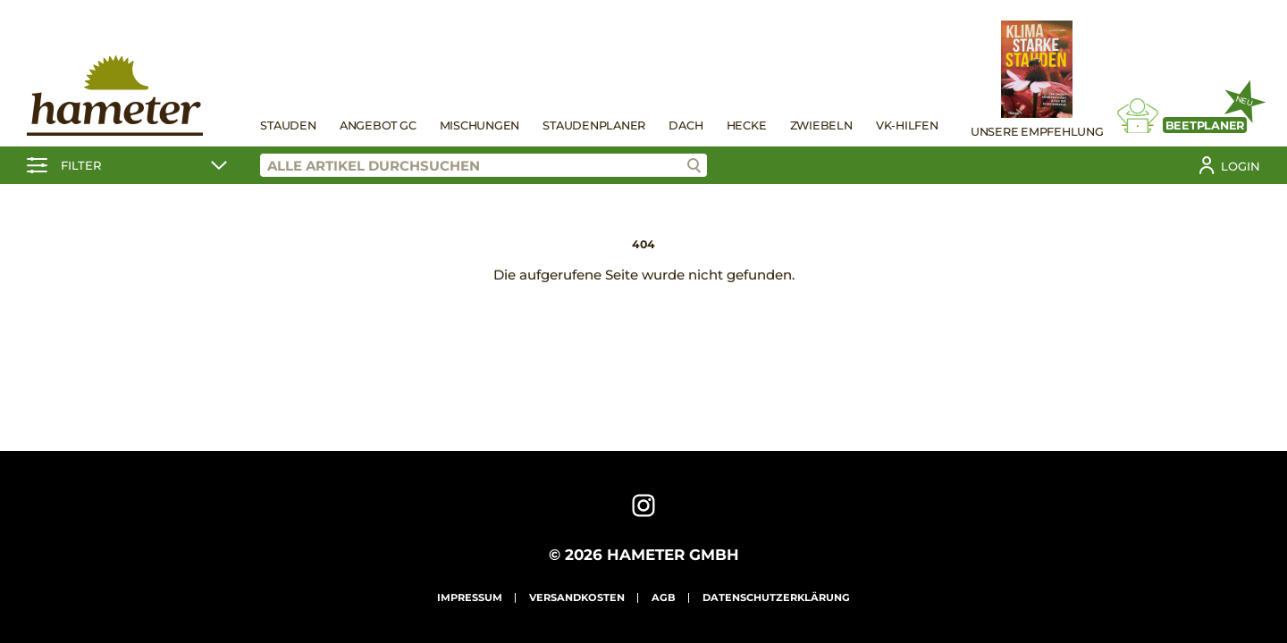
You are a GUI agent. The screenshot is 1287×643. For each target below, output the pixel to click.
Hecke (747, 125)
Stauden (287, 125)
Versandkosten (577, 597)
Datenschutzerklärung (776, 597)
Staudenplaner (594, 125)
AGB (664, 597)
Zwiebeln (821, 125)
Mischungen (480, 125)
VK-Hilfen (907, 125)
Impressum (469, 597)
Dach (685, 125)
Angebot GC (378, 125)
